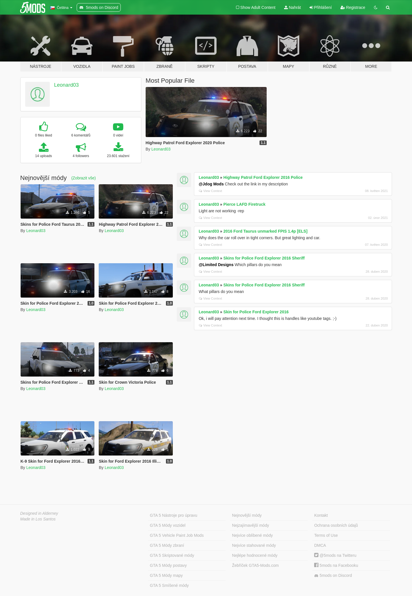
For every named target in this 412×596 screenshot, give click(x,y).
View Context (210, 191)
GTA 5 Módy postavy (168, 565)
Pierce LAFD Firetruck (244, 204)
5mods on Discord (333, 575)
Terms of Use (326, 535)
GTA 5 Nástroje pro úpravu (173, 515)
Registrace (352, 7)
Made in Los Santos (38, 519)
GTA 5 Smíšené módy (169, 585)
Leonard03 (66, 85)
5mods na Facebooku (336, 565)
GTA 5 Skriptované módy (172, 555)
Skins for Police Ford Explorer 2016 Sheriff (264, 258)
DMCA (320, 545)
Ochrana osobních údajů (336, 525)
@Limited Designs (216, 264)
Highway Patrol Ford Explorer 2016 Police (263, 177)
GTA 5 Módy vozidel (167, 525)
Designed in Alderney (39, 513)
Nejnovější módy (247, 515)
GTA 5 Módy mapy (166, 575)
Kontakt (321, 515)
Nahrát (292, 7)
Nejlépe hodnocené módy (255, 555)
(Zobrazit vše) (83, 178)
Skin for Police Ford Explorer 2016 (256, 312)
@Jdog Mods (211, 184)
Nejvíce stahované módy (254, 545)
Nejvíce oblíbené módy (252, 535)
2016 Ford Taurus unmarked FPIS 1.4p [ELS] (265, 231)
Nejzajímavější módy (250, 525)
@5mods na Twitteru (335, 555)
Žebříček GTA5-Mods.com (255, 565)
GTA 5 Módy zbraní (167, 545)
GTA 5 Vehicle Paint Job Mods (177, 535)
